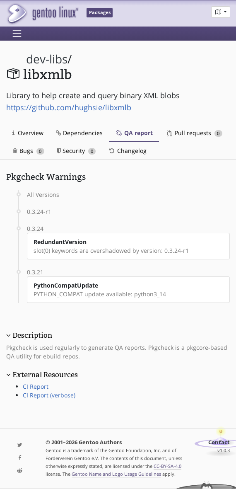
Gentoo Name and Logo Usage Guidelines (116, 474)
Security (76, 151)
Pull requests (194, 133)
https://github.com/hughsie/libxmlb (68, 107)
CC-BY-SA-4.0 (167, 466)
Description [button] (32, 335)
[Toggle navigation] (17, 34)
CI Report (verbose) (49, 395)
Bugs (28, 151)
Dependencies (79, 133)
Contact (219, 442)
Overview (27, 133)
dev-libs (46, 59)
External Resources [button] (45, 374)
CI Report (35, 386)
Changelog (127, 151)
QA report (134, 133)
